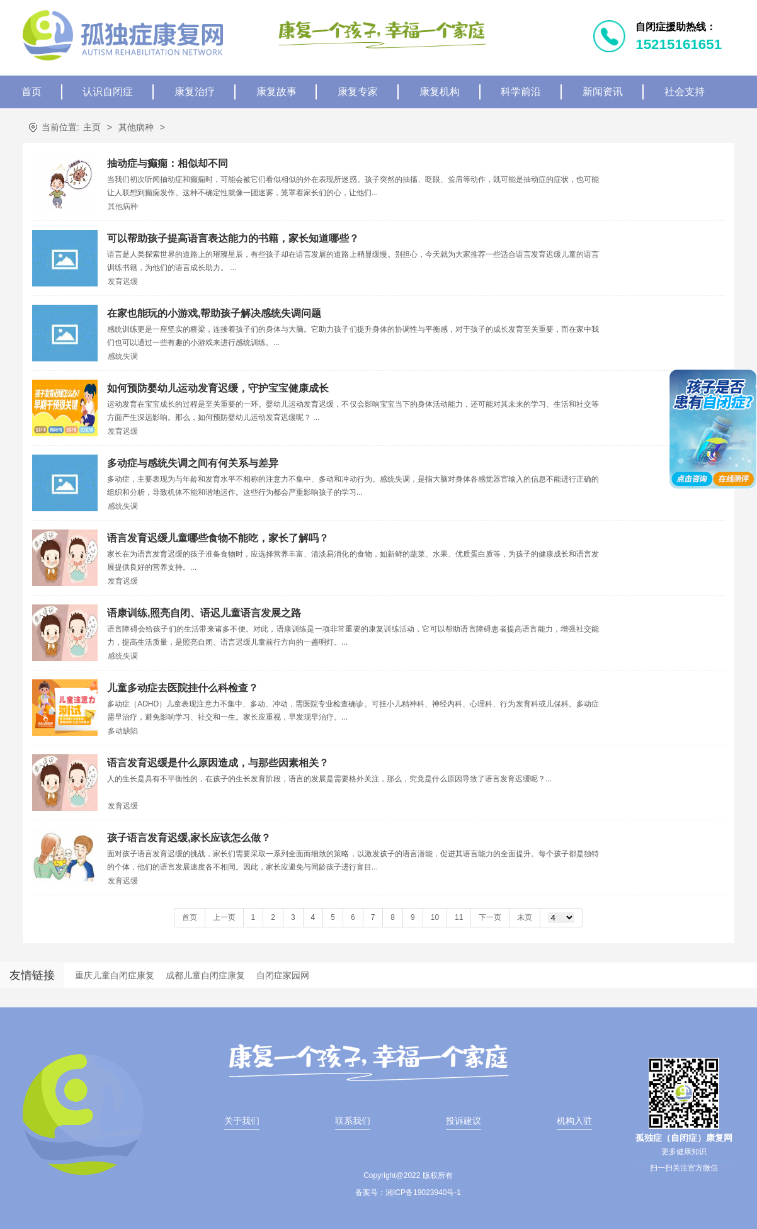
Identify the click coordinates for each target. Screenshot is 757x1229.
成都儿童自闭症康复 (205, 975)
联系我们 (352, 1121)
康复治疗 (194, 91)
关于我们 (241, 1121)
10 (435, 917)
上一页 (224, 917)
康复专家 (358, 91)
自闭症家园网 (282, 975)
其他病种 (136, 127)
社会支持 (684, 91)
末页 (524, 917)
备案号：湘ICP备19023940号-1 (408, 1192)
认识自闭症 (108, 91)
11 (459, 917)
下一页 (490, 917)
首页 (31, 91)
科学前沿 (521, 91)
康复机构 (439, 91)
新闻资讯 (603, 91)
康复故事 (276, 91)
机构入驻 (574, 1121)
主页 (92, 127)
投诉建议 (463, 1121)
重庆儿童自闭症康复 (114, 975)
